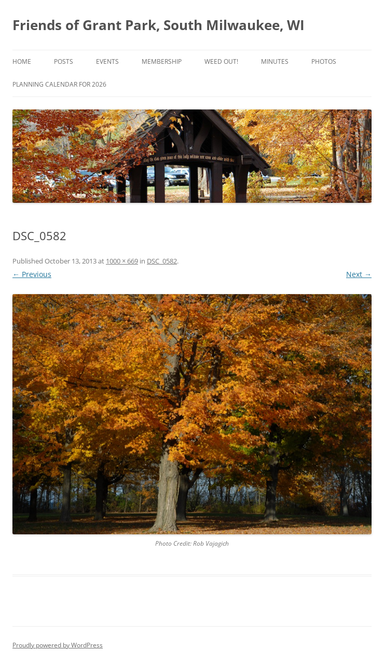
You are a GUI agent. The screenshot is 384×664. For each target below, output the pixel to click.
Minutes (275, 61)
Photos (323, 61)
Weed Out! (221, 61)
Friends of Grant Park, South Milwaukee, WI (158, 25)
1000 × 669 (122, 261)
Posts (63, 61)
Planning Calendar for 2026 (59, 84)
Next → (359, 274)
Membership (162, 61)
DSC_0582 (162, 261)
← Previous (31, 274)
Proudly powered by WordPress (57, 645)
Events (107, 61)
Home (21, 61)
